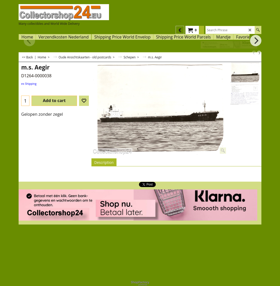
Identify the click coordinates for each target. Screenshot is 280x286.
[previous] (254, 53)
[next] (259, 53)
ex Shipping (28, 84)
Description (104, 162)
